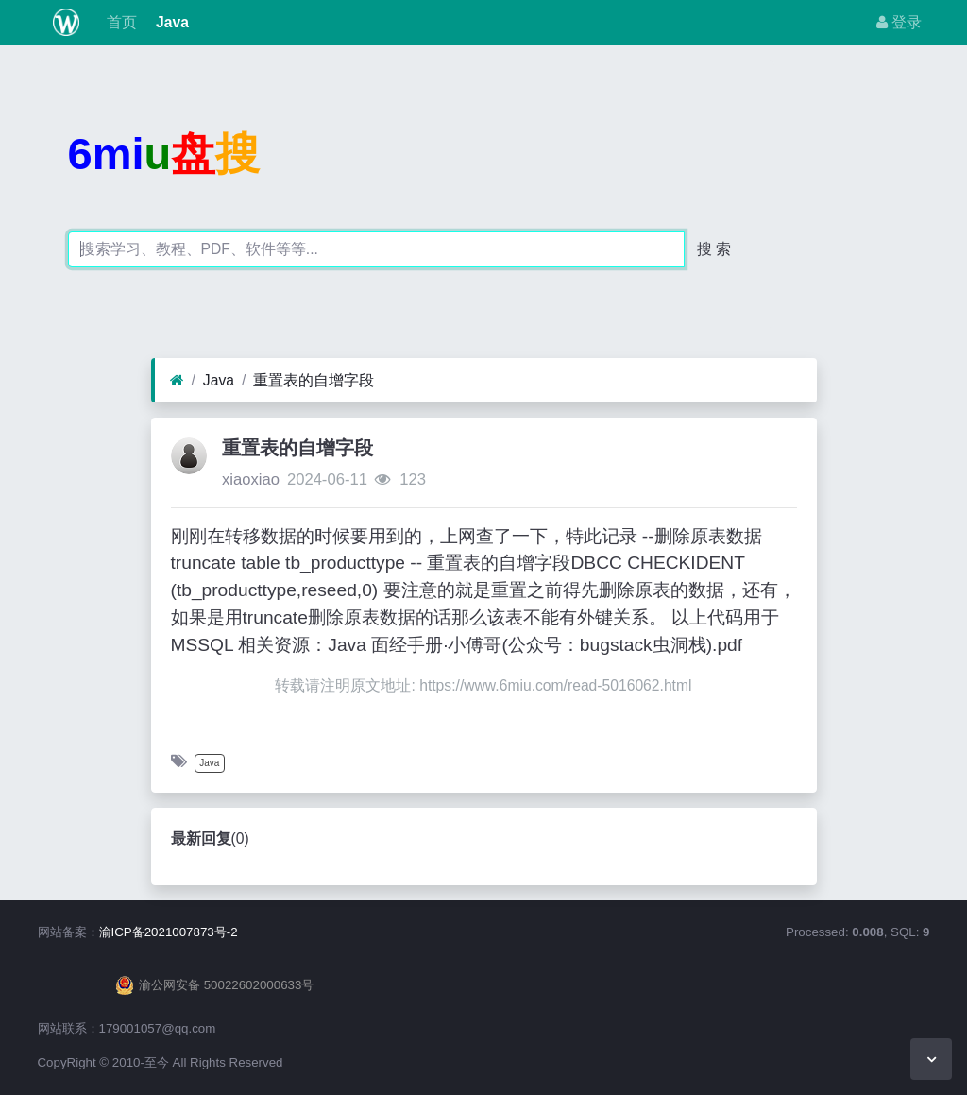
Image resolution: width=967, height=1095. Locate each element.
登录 (899, 22)
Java (170, 22)
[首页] (177, 380)
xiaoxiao (251, 479)
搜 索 (714, 249)
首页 (119, 22)
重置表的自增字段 (313, 380)
